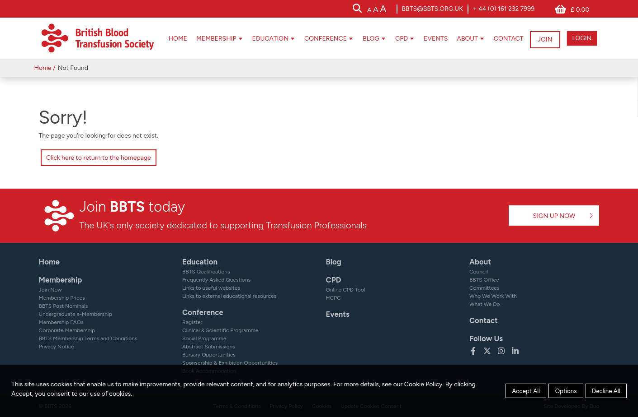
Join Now (50, 290)
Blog (365, 38)
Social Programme (204, 338)
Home (172, 38)
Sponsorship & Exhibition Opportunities (230, 363)
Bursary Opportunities (209, 355)
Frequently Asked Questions (216, 280)
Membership (210, 38)
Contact (503, 38)
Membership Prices (62, 298)
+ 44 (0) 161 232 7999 (503, 9)
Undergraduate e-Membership (75, 314)
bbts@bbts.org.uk (432, 9)
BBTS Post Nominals (63, 306)
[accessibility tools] (377, 9)
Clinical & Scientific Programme (220, 330)
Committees (484, 288)
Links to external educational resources (229, 296)
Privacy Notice (56, 346)
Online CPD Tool (345, 290)
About (461, 38)
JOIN (544, 38)
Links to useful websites (211, 288)
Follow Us (486, 338)
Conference (319, 38)
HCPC (333, 298)
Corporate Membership (67, 330)
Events (430, 38)
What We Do (484, 304)
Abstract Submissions (208, 346)
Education (264, 38)
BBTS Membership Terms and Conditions (88, 338)
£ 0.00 (580, 10)
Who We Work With (493, 296)
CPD (396, 38)
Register (192, 322)
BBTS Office (484, 280)
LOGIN (581, 38)
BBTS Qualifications (206, 272)
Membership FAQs (61, 322)
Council (478, 272)
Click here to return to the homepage (98, 158)
